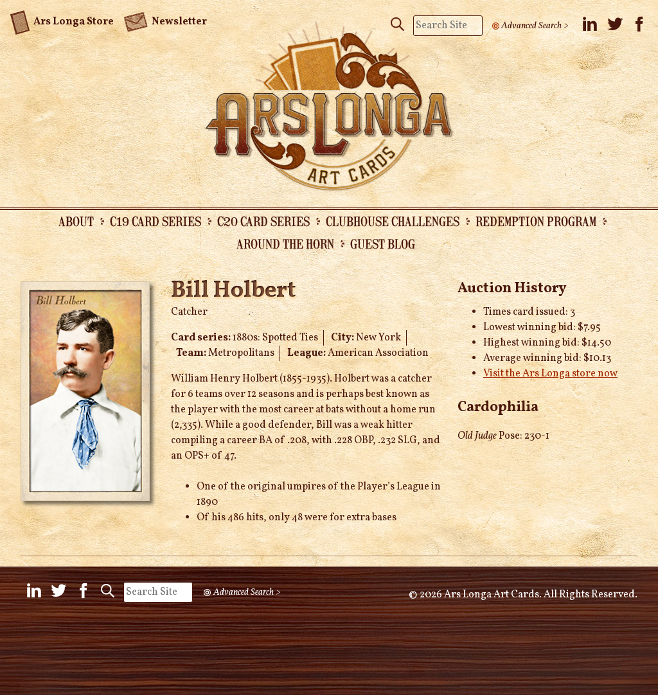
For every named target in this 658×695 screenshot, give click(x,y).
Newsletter (165, 21)
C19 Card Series (155, 221)
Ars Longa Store (62, 20)
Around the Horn (285, 243)
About (76, 221)
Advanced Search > (535, 25)
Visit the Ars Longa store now (550, 374)
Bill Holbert (233, 291)
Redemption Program (536, 221)
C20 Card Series (263, 221)
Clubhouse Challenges (392, 221)
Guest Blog (382, 243)
